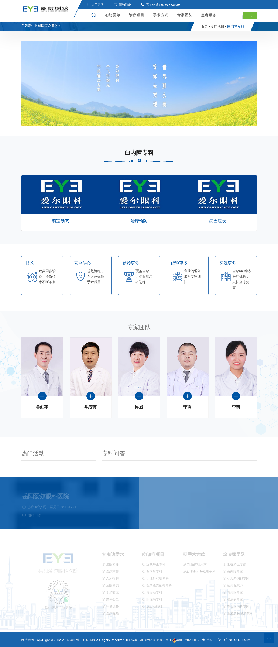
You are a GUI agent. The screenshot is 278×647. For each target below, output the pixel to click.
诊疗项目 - (218, 26)
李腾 (187, 407)
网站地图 (27, 640)
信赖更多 (131, 263)
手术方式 (160, 15)
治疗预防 (139, 221)
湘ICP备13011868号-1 (155, 640)
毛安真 (90, 407)
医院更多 (227, 263)
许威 (139, 407)
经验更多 (179, 263)
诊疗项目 (136, 15)
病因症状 (217, 221)
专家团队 (184, 15)
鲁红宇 (42, 407)
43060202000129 (186, 640)
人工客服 (95, 4)
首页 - (205, 26)
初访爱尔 (112, 15)
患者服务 (208, 15)
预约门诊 (122, 4)
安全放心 (82, 263)
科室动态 (60, 221)
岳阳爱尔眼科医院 (82, 640)
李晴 (236, 407)
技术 (30, 263)
